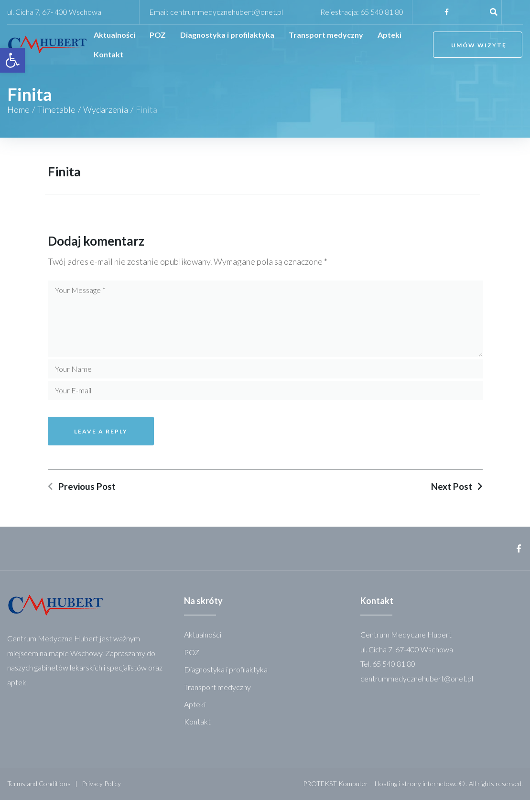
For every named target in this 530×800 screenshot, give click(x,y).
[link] (12, 60)
